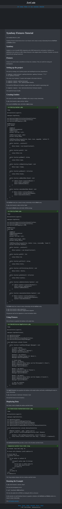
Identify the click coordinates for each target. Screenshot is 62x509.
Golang (21, 6)
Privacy (38, 505)
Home (19, 505)
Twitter (23, 505)
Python (25, 6)
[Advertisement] (31, 18)
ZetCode (31, 2)
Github (27, 505)
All (18, 6)
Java (32, 6)
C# (29, 6)
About (41, 505)
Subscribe (41, 6)
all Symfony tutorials (14, 501)
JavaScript (36, 6)
